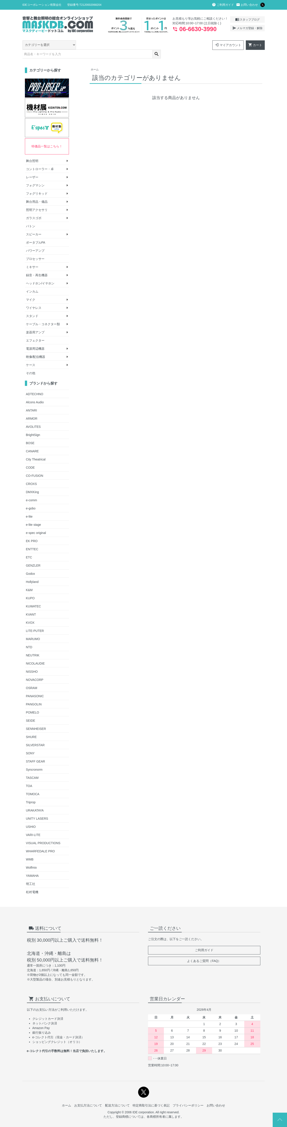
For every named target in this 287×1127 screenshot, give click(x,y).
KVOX (30, 613)
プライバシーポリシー (188, 1096)
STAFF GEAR (35, 752)
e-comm (31, 490)
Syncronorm (34, 760)
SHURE (31, 727)
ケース (30, 355)
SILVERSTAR (35, 735)
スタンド (32, 306)
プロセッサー (35, 249)
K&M (29, 580)
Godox (30, 564)
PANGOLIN (34, 695)
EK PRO (32, 531)
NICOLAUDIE (35, 654)
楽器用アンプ (35, 323)
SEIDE (30, 711)
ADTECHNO (34, 384)
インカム (32, 282)
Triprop (31, 793)
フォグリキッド (37, 184)
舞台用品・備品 (37, 192)
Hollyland (32, 572)
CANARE (32, 441)
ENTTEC (32, 539)
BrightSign (33, 425)
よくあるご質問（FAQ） (204, 951)
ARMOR (31, 409)
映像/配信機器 (35, 347)
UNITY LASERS (37, 809)
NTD (29, 637)
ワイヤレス (33, 298)
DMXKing (32, 482)
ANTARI (31, 401)
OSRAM (31, 678)
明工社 (30, 874)
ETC (29, 548)
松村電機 (32, 882)
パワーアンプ (35, 241)
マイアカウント (228, 45)
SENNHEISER (36, 719)
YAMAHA (32, 866)
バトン (30, 217)
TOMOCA (32, 784)
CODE (30, 458)
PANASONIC (35, 686)
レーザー (32, 168)
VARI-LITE (33, 825)
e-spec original (36, 523)
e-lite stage (33, 515)
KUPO (30, 588)
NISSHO (32, 662)
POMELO (32, 703)
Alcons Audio (35, 392)
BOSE (30, 433)
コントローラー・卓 (40, 160)
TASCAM (32, 768)
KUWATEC (33, 597)
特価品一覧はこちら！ (46, 137)
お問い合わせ (247, 4)
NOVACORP (34, 670)
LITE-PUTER (35, 621)
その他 (30, 364)
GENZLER (33, 556)
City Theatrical (36, 450)
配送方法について (117, 1096)
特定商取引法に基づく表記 (151, 1096)
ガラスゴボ (33, 208)
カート (255, 45)
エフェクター (35, 331)
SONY (30, 744)
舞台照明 (32, 151)
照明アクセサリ (37, 200)
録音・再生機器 (37, 266)
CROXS (31, 474)
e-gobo (31, 499)
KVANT (31, 605)
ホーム (95, 60)
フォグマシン (35, 176)
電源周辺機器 (35, 339)
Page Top (280, 1120)
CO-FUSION (34, 466)
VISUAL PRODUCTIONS (43, 833)
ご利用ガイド (223, 4)
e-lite (29, 507)
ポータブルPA (35, 233)
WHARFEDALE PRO (40, 841)
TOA (29, 776)
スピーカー (33, 225)
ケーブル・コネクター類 (43, 315)
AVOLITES (33, 417)
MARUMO (33, 629)
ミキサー (32, 257)
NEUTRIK (32, 646)
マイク (30, 290)
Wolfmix (31, 858)
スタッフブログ (247, 19)
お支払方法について (88, 1096)
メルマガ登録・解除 (247, 28)
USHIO (31, 817)
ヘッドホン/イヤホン (40, 274)
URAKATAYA (35, 801)
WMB (29, 850)
